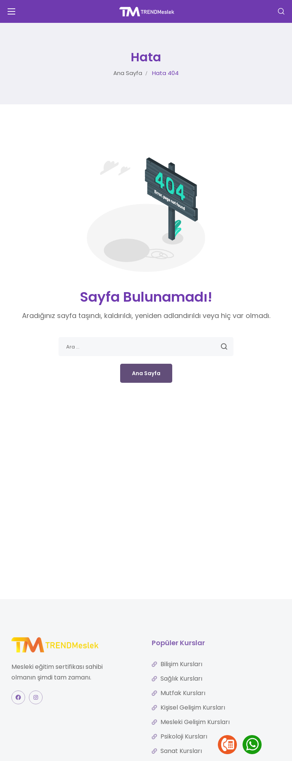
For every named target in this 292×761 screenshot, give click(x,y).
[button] (281, 11)
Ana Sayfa (127, 73)
